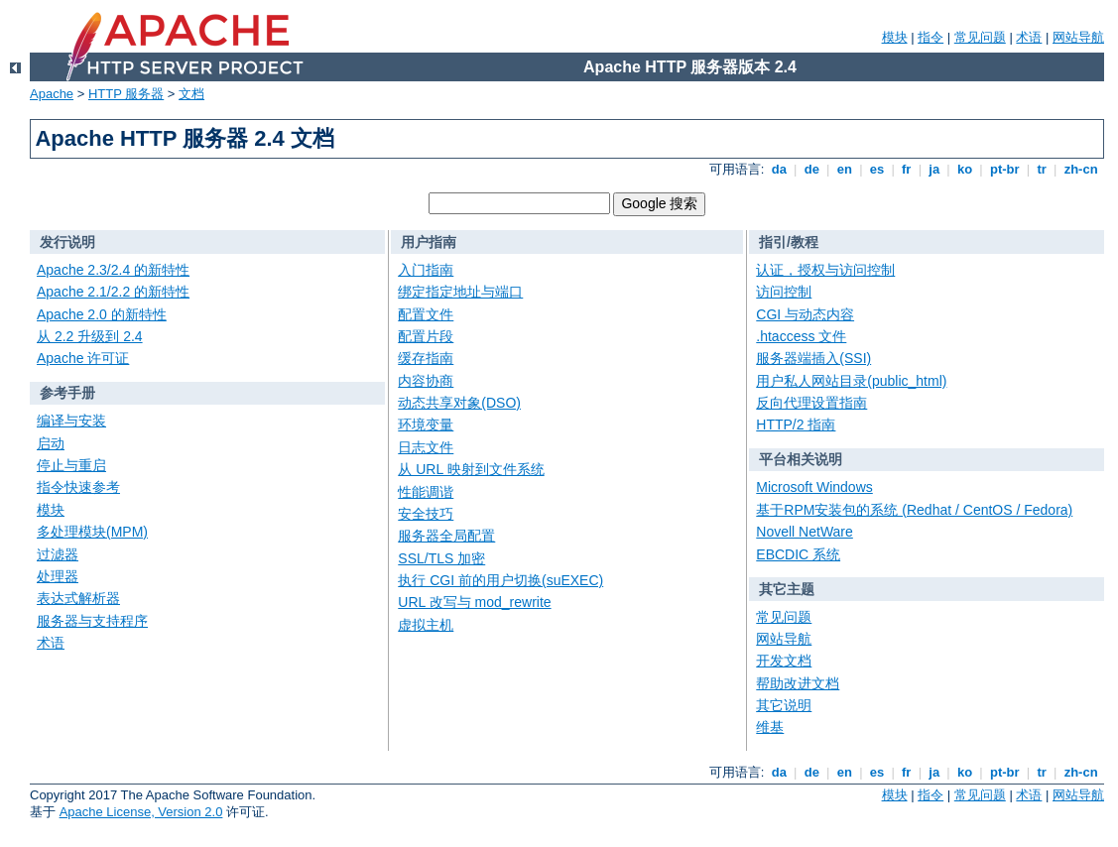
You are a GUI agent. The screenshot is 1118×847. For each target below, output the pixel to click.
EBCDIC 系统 (798, 554)
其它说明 (783, 705)
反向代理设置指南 (811, 403)
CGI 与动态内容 (805, 314)
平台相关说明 (800, 459)
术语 (1029, 37)
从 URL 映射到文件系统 (471, 469)
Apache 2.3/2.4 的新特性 (113, 270)
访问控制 (783, 292)
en (844, 169)
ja (934, 169)
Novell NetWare (804, 532)
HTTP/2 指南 (795, 424)
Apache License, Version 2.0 (141, 811)
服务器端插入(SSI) (813, 358)
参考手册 (67, 393)
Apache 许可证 (83, 358)
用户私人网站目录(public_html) (851, 381)
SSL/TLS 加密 (441, 558)
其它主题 (786, 589)
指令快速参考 (78, 487)
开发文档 (783, 660)
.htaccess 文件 (801, 336)
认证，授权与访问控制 (825, 270)
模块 (895, 37)
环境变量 (425, 424)
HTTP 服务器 (126, 93)
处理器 (57, 576)
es (877, 169)
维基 (770, 727)
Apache (51, 93)
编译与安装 (71, 420)
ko (964, 169)
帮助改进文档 (797, 683)
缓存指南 (425, 358)
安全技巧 (425, 514)
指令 (930, 37)
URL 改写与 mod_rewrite (474, 602)
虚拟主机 (425, 625)
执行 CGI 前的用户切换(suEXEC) (500, 580)
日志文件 (425, 447)
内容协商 (425, 381)
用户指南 (428, 242)
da (779, 169)
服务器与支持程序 (92, 621)
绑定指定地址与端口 (460, 292)
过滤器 (57, 554)
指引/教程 (788, 242)
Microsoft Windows (814, 487)
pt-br (1004, 169)
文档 (191, 93)
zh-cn (1080, 169)
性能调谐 (425, 492)
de (811, 169)
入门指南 (425, 270)
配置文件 (425, 314)
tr (1042, 169)
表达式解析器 (78, 598)
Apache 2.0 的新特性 (102, 314)
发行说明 (67, 242)
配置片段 (425, 336)
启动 (50, 443)
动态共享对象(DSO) (459, 403)
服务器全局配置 (446, 536)
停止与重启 (71, 465)
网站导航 (1078, 37)
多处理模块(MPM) (92, 532)
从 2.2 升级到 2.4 (90, 336)
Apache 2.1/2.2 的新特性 (113, 292)
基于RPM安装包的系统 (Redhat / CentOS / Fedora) (914, 510)
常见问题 (980, 37)
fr (906, 169)
